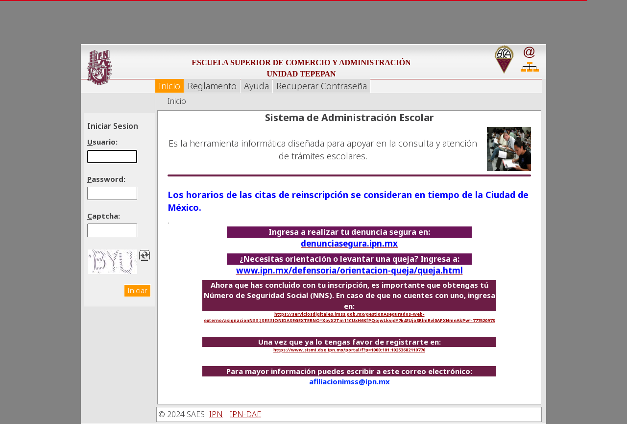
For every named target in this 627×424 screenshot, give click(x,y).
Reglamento (212, 86)
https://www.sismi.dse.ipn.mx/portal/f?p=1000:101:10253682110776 (349, 350)
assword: (106, 179)
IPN (216, 414)
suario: (102, 142)
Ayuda (256, 86)
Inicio (169, 86)
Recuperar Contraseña (321, 86)
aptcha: (103, 216)
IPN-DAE (245, 414)
